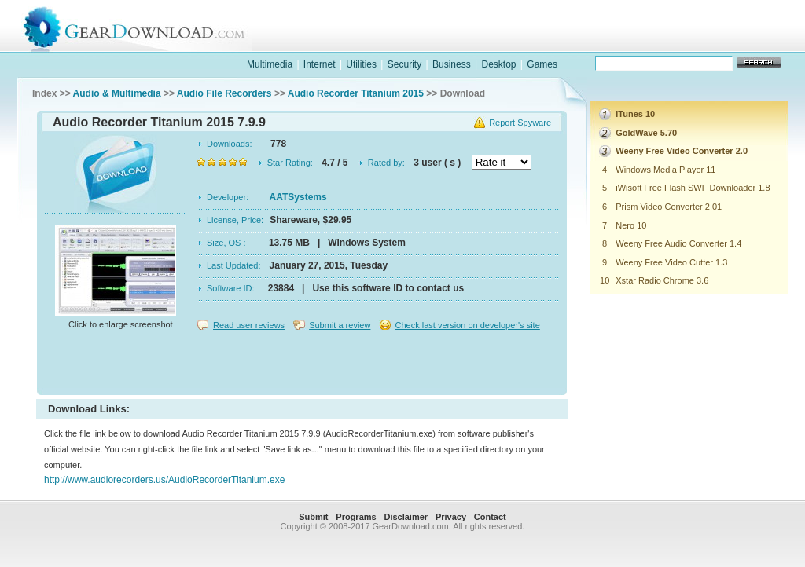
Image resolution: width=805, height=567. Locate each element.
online (729, 42)
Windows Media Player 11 (665, 169)
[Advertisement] (302, 364)
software (525, 42)
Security (404, 64)
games (627, 42)
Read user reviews (249, 325)
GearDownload (146, 26)
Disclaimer (406, 516)
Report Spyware (520, 122)
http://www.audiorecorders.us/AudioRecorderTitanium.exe (164, 479)
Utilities (361, 64)
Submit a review (339, 325)
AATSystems (298, 197)
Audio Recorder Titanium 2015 (356, 93)
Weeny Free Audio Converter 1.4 (678, 243)
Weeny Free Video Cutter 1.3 (671, 262)
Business (451, 64)
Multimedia (269, 64)
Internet (319, 64)
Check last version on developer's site (467, 325)
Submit (313, 516)
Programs (356, 516)
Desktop (498, 64)
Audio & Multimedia (117, 93)
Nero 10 (631, 225)
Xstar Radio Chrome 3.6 (662, 280)
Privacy (451, 516)
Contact (490, 516)
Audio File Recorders (224, 93)
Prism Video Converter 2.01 (669, 206)
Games (542, 64)
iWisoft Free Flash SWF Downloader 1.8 (693, 187)
